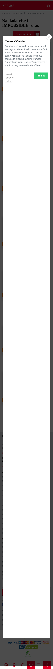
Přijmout (41, 352)
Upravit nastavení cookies (10, 354)
